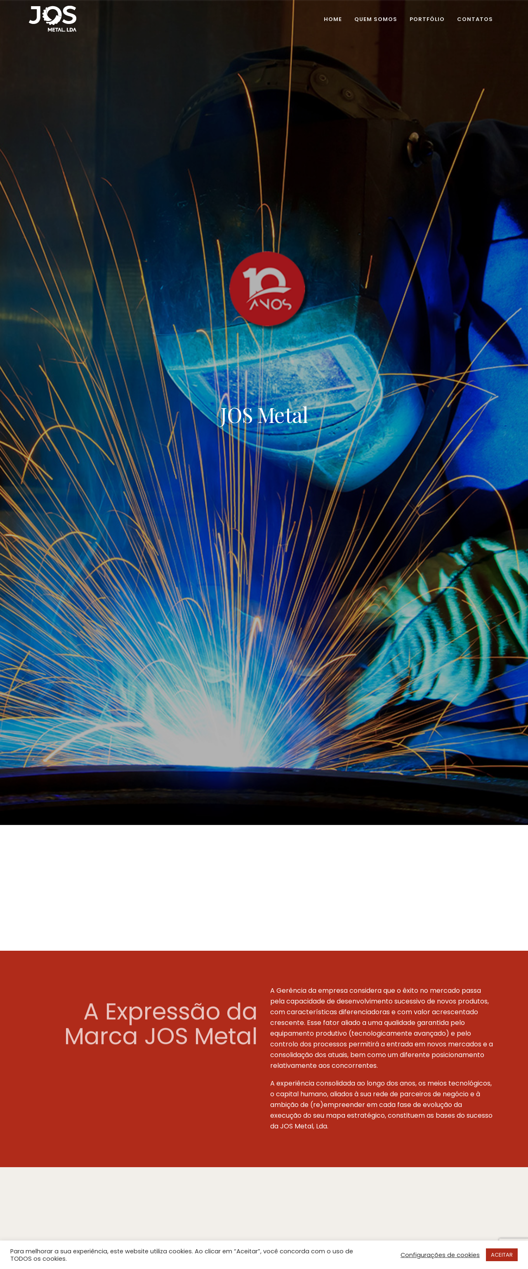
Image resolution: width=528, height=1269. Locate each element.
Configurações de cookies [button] (440, 1255)
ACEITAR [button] (502, 1255)
